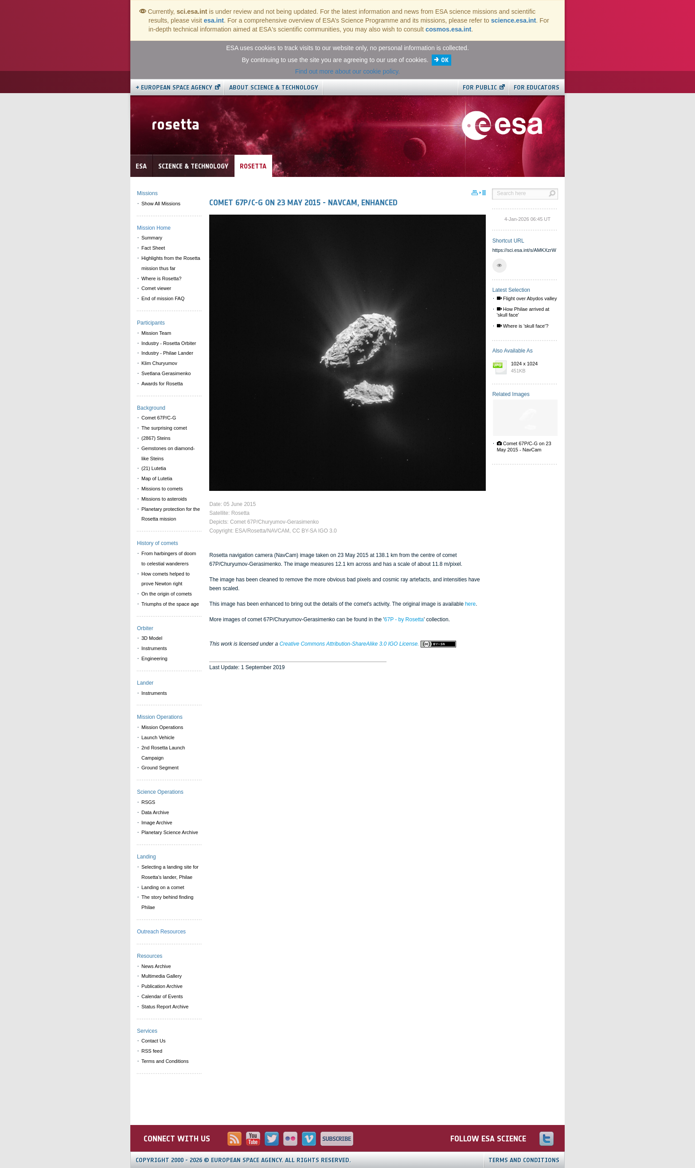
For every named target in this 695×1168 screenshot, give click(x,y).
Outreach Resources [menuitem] (161, 932)
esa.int (214, 20)
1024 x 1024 (532, 367)
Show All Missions (160, 203)
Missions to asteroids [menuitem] (164, 499)
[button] (499, 266)
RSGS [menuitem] (148, 802)
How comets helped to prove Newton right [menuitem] (165, 579)
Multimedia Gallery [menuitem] (161, 976)
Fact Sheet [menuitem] (153, 248)
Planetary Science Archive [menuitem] (169, 832)
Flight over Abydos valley (527, 298)
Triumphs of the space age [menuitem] (170, 604)
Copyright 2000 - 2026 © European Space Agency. (243, 1160)
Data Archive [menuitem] (155, 812)
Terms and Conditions (523, 1160)
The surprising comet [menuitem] (164, 428)
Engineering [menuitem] (154, 658)
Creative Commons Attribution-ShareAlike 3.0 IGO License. (367, 644)
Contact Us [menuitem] (153, 1040)
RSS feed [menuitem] (151, 1051)
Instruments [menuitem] (154, 648)
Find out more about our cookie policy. (347, 71)
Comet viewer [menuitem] (156, 288)
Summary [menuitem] (151, 237)
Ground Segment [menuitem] (160, 767)
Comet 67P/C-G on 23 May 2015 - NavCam (524, 446)
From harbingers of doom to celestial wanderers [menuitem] (168, 558)
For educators (536, 87)
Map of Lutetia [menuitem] (156, 478)
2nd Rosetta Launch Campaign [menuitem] (163, 752)
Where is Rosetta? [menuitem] (161, 278)
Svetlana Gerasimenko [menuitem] (166, 373)
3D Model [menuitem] (151, 638)
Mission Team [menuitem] (156, 333)
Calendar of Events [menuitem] (162, 996)
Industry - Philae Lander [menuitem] (167, 353)
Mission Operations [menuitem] (162, 727)
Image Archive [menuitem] (156, 822)
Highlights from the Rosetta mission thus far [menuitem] (170, 263)
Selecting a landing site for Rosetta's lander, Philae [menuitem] (170, 872)
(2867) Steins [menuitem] (155, 438)
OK (445, 60)
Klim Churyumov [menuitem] (159, 363)
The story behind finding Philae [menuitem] (167, 902)
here (470, 604)
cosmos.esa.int (448, 29)
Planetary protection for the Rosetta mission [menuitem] (170, 514)
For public (480, 87)
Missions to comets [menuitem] (162, 488)
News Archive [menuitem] (156, 966)
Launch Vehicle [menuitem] (158, 737)
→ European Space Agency (174, 87)
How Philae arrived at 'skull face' (523, 311)
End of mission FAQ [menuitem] (162, 298)
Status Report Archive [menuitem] (164, 1006)
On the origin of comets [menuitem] (166, 593)
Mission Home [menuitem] (154, 228)
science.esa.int (513, 20)
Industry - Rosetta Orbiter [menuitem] (168, 343)
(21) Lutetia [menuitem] (153, 468)
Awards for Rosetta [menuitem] (162, 383)
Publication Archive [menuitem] (162, 986)
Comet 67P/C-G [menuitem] (158, 417)
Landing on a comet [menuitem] (162, 887)
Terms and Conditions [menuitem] (164, 1061)
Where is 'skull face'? (523, 326)
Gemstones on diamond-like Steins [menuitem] (168, 453)
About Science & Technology (273, 87)
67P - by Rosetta (404, 619)
